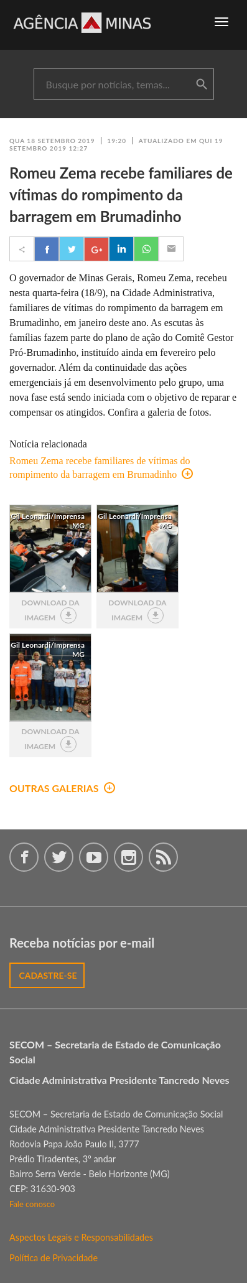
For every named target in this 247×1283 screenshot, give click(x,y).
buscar (201, 84)
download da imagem (50, 610)
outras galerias (62, 788)
